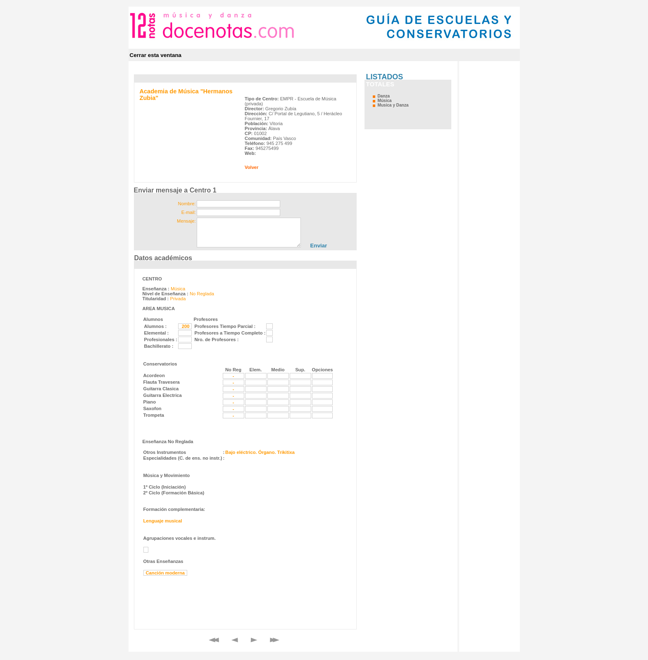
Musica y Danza (393, 105)
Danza (384, 96)
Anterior (234, 640)
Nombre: (187, 203)
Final (274, 640)
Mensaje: (186, 220)
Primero (214, 640)
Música (385, 100)
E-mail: (188, 212)
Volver (251, 167)
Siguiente (253, 640)
